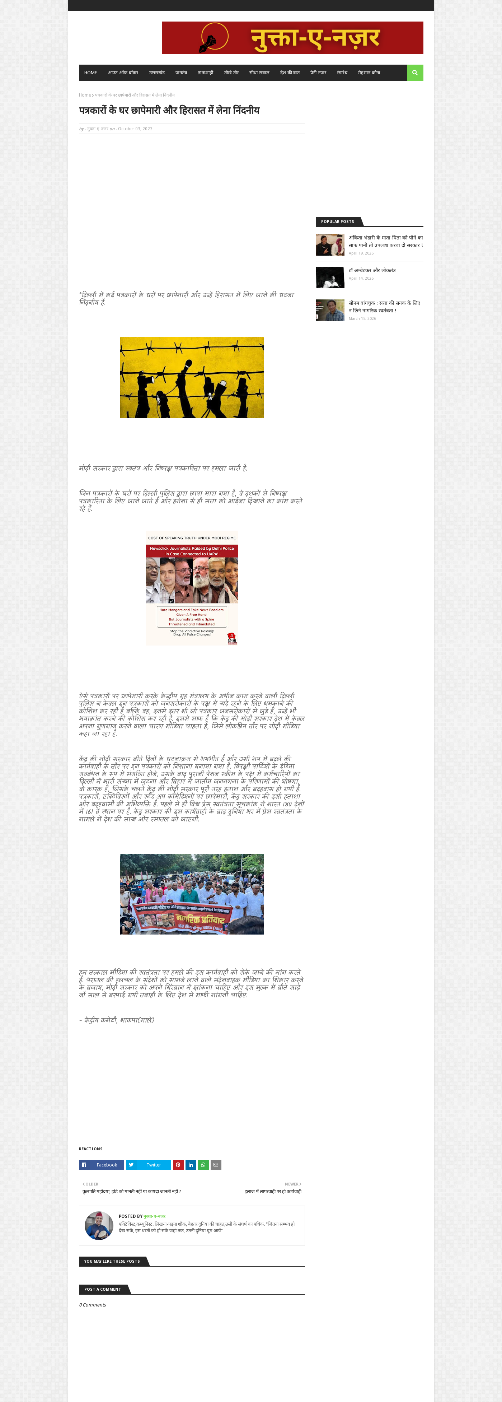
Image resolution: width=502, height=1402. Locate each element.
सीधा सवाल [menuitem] (259, 72)
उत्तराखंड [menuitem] (157, 72)
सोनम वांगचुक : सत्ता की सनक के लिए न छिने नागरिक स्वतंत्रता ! (384, 306)
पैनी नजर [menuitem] (318, 72)
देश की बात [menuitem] (290, 72)
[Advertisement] (192, 191)
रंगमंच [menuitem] (342, 72)
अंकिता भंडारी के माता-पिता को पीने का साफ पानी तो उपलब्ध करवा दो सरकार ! (386, 241)
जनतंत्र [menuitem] (181, 72)
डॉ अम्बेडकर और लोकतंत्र (372, 270)
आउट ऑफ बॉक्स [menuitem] (123, 72)
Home (85, 95)
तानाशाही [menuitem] (205, 72)
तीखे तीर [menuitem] (231, 72)
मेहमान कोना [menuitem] (369, 72)
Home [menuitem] (90, 72)
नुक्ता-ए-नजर (97, 128)
